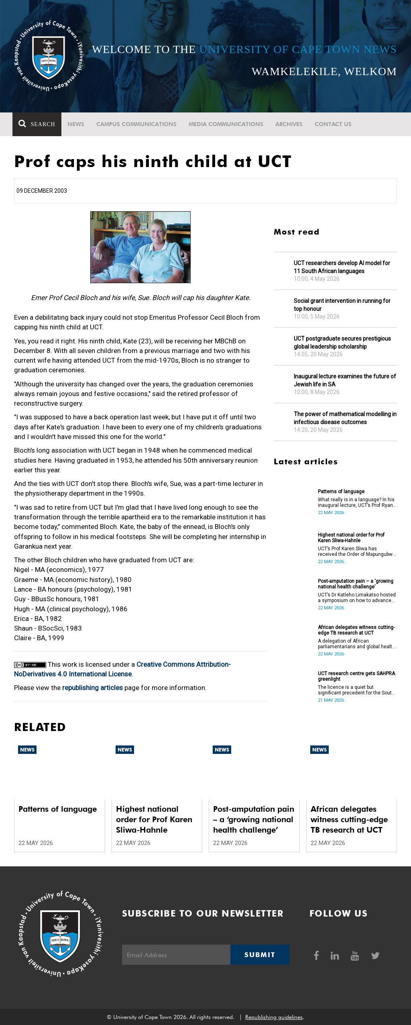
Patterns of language (341, 491)
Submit (259, 955)
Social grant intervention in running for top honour (342, 305)
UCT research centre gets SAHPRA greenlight (356, 676)
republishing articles (92, 688)
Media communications (227, 124)
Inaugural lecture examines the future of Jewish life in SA (345, 380)
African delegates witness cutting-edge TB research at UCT (356, 630)
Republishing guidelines (274, 1017)
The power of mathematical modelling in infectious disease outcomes (345, 418)
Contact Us (334, 124)
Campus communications (138, 124)
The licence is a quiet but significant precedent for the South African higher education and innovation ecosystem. (356, 690)
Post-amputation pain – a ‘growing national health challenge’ (355, 584)
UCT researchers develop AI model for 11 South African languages (342, 267)
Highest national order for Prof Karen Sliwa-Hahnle (351, 537)
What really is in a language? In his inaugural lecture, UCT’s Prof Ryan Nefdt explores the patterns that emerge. (356, 502)
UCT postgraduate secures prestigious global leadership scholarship (342, 342)
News (77, 124)
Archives (290, 124)
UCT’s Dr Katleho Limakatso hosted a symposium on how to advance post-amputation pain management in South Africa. (357, 597)
